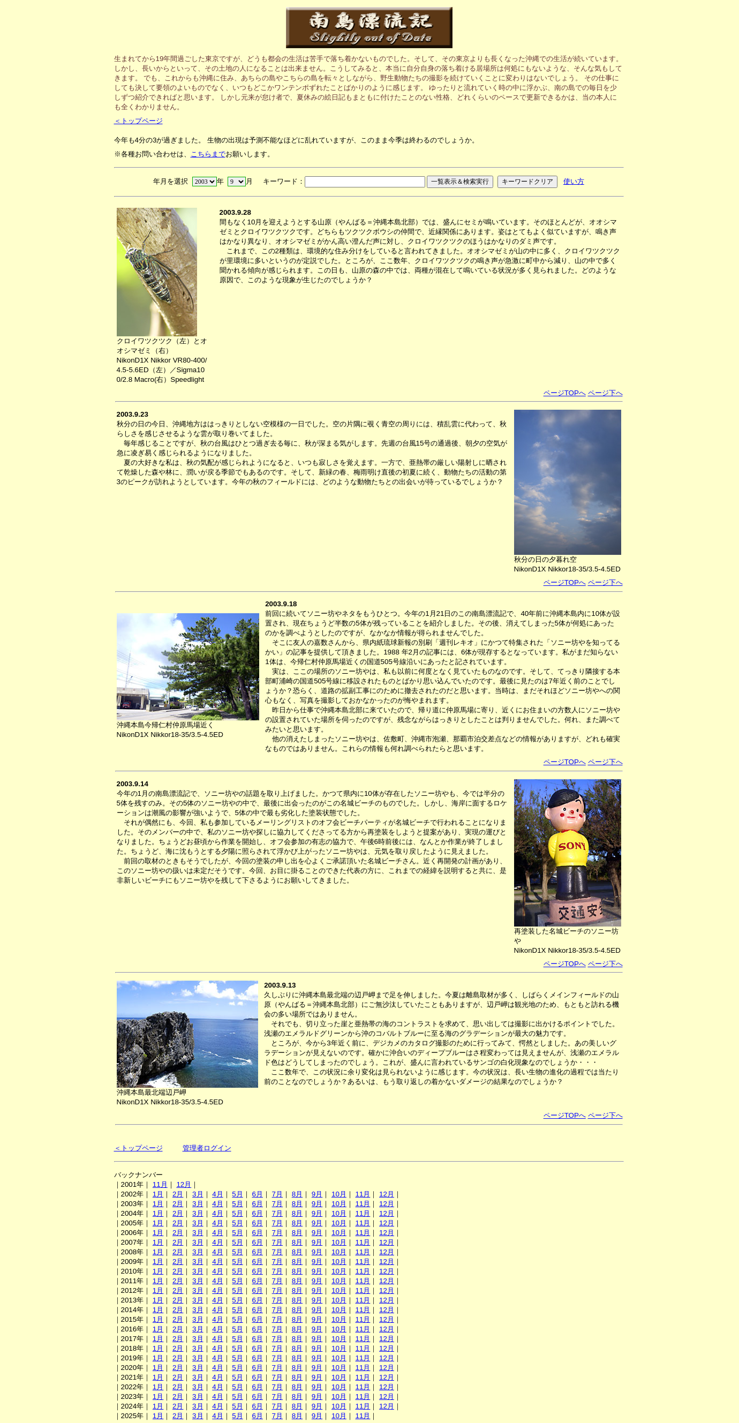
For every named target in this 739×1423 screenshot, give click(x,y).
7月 (277, 1194)
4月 (217, 1194)
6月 (257, 1194)
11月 (160, 1184)
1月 (158, 1194)
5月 (237, 1194)
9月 (317, 1194)
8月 (297, 1194)
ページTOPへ (565, 393)
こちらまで (208, 154)
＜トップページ (138, 121)
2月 (177, 1194)
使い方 (573, 181)
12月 (183, 1184)
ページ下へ (605, 393)
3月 (197, 1194)
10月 (338, 1194)
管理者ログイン (207, 1148)
